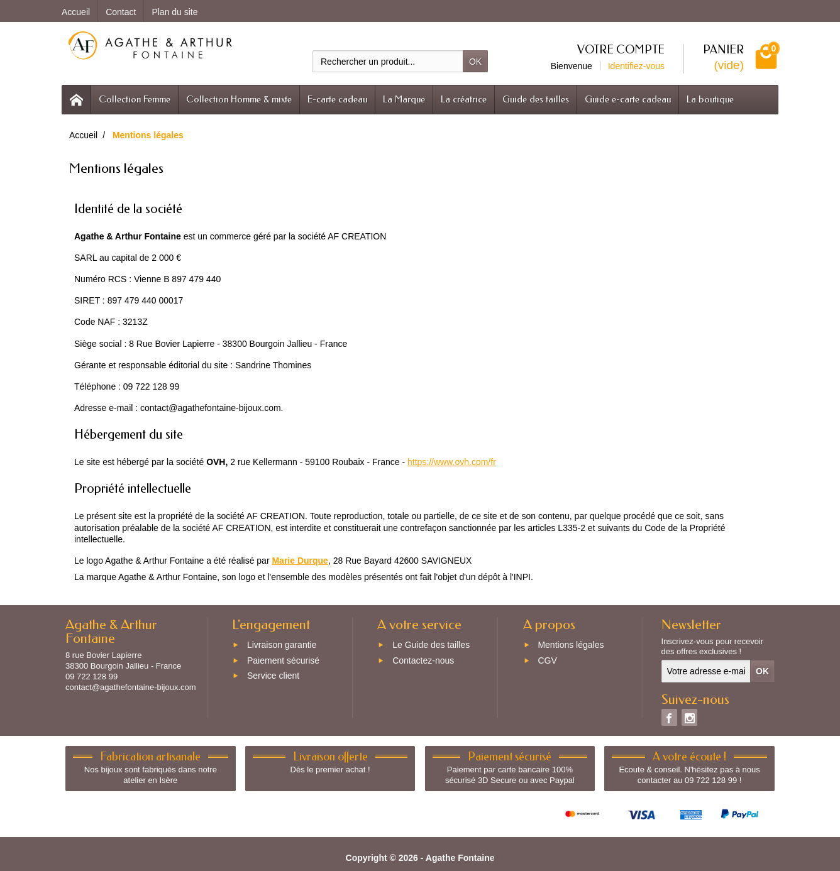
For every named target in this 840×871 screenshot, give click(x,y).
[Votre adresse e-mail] (706, 671)
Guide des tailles (535, 99)
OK (475, 62)
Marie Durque (300, 561)
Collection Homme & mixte (239, 99)
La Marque (404, 99)
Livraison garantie (282, 645)
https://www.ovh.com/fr (451, 462)
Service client (273, 676)
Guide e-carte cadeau (628, 99)
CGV (547, 660)
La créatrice (464, 99)
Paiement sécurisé (283, 660)
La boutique (710, 99)
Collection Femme (134, 99)
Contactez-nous (423, 660)
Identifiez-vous (636, 66)
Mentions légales (571, 645)
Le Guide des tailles (431, 645)
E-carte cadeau (337, 99)
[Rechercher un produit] (387, 61)
